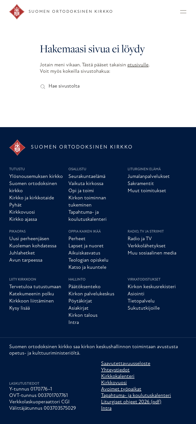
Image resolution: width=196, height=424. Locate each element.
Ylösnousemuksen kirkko (36, 176)
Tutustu (17, 169)
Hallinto (76, 280)
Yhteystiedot (115, 370)
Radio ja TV (140, 238)
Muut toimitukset (147, 190)
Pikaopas (17, 232)
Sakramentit (141, 183)
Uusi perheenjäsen (29, 238)
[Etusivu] (61, 11)
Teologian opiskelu (88, 260)
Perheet (76, 238)
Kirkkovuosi (22, 212)
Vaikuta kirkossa (85, 183)
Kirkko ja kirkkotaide (31, 198)
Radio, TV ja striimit (146, 232)
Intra (73, 322)
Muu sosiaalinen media (152, 253)
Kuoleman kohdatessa (32, 246)
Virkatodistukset (144, 280)
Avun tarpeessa (25, 260)
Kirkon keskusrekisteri (152, 286)
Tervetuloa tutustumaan (35, 286)
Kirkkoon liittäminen (31, 301)
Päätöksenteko (84, 286)
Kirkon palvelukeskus (91, 294)
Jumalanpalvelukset (149, 176)
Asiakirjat (78, 308)
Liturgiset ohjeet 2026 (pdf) (131, 402)
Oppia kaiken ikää (84, 232)
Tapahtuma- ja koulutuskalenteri (136, 395)
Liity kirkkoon (22, 280)
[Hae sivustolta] (42, 86)
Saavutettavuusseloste (125, 363)
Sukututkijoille (144, 308)
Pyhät (15, 205)
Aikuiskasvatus (84, 253)
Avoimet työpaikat (121, 389)
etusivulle (138, 65)
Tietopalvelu (141, 301)
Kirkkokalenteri (117, 376)
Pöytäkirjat (80, 301)
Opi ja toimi (81, 190)
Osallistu (77, 169)
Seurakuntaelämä (86, 176)
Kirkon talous (82, 315)
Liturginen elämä (144, 169)
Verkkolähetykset (147, 246)
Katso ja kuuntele (87, 267)
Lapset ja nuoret (86, 246)
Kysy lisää (19, 308)
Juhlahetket (22, 253)
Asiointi (136, 294)
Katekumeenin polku (31, 294)
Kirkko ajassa (23, 219)
